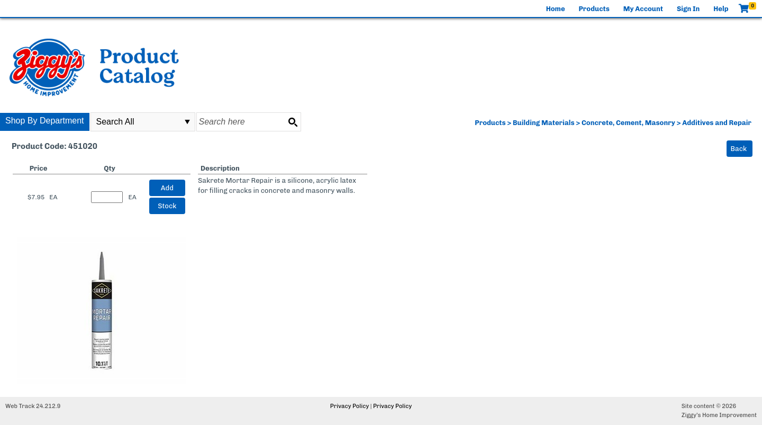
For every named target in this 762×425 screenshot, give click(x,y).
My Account (643, 9)
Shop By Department (44, 120)
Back (739, 149)
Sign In (688, 9)
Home (555, 9)
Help (720, 9)
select (187, 122)
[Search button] (292, 121)
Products (594, 9)
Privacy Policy (349, 406)
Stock (167, 206)
